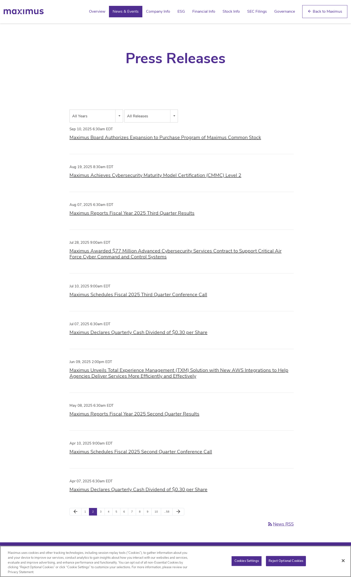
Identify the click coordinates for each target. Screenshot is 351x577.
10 (156, 512)
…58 (166, 512)
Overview (97, 11)
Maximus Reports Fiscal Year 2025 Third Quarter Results (132, 213)
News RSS (280, 524)
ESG (181, 11)
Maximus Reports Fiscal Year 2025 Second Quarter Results (134, 414)
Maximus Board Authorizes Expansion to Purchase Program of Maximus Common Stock (165, 137)
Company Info (158, 11)
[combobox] (96, 116)
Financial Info (203, 11)
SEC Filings (257, 11)
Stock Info (231, 11)
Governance (284, 11)
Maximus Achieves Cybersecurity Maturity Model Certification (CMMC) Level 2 (155, 175)
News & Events (126, 11)
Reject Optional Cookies (286, 562)
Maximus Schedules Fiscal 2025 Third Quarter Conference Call (138, 294)
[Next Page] (178, 512)
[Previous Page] (75, 512)
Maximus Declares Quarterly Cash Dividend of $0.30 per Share (138, 332)
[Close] (343, 562)
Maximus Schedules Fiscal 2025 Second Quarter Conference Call (140, 451)
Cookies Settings (246, 562)
